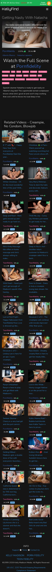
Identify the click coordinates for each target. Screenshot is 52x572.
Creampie (34, 72)
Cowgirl (19, 76)
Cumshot (33, 76)
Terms (24, 550)
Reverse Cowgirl (7, 79)
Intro (39, 76)
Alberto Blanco (8, 55)
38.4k (32, 51)
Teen (13, 72)
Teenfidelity (34, 195)
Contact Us (35, 550)
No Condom (42, 72)
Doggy (12, 76)
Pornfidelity (8, 51)
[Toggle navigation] (47, 9)
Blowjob (5, 76)
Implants (25, 72)
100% (22, 51)
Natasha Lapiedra (24, 55)
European (5, 83)
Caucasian (5, 72)
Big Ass (43, 79)
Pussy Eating (20, 79)
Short (19, 72)
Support (15, 550)
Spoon (26, 76)
